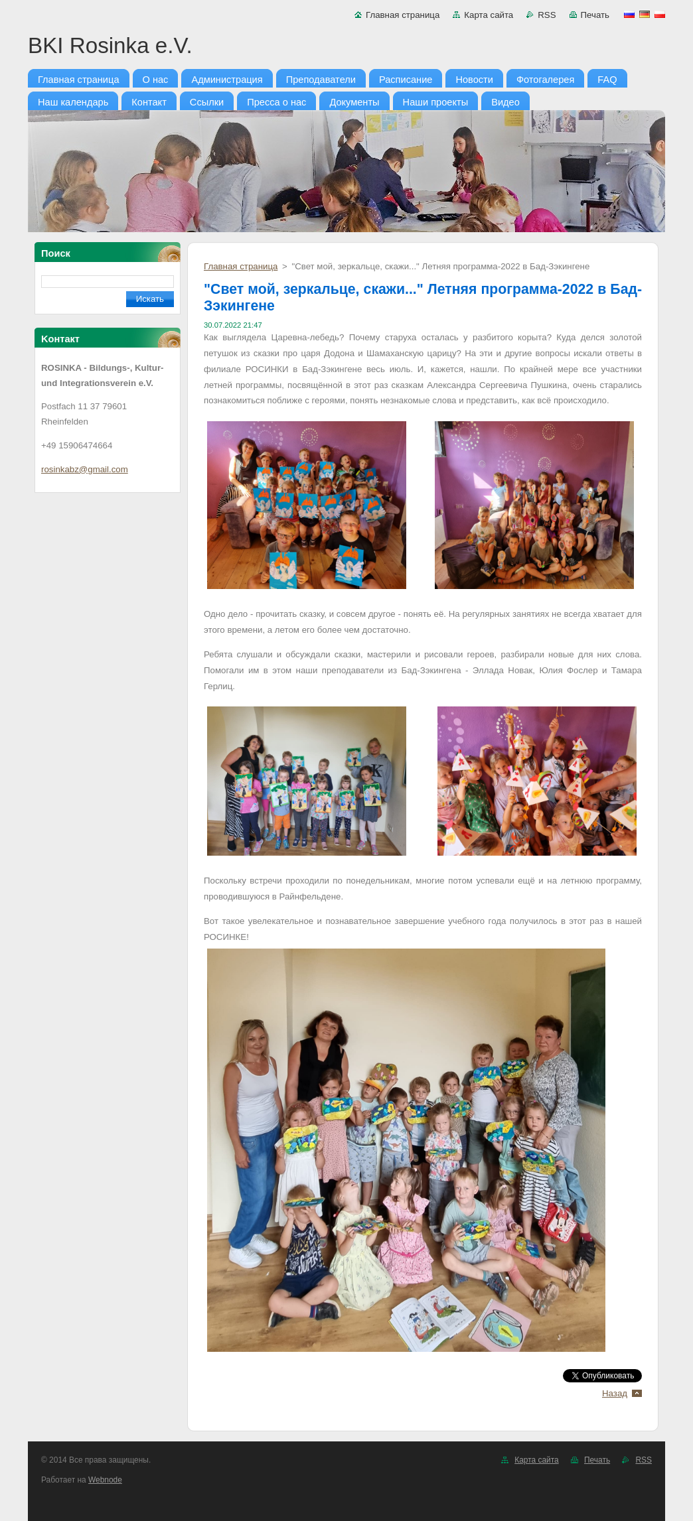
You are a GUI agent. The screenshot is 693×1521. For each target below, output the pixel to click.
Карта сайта (488, 15)
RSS (547, 15)
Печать (595, 15)
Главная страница (402, 15)
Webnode (105, 1480)
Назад (614, 1393)
